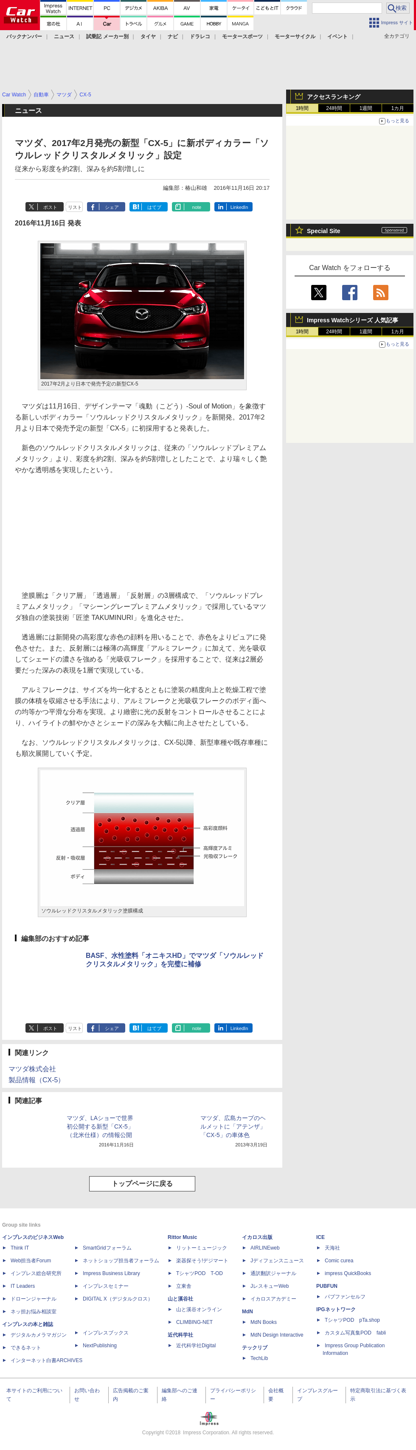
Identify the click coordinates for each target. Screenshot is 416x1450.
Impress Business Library (111, 1273)
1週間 (366, 108)
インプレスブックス (106, 1333)
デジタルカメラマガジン (39, 1335)
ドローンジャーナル (33, 1299)
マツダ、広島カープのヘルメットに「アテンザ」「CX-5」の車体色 (233, 1126)
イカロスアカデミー (273, 1299)
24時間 (334, 108)
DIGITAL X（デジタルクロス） (118, 1299)
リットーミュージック (201, 1248)
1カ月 (398, 108)
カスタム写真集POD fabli (355, 1333)
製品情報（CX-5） (36, 1080)
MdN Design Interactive (277, 1335)
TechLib (259, 1358)
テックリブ (254, 1348)
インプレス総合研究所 (36, 1273)
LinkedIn (239, 207)
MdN (247, 1312)
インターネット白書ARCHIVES (46, 1360)
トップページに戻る (142, 1183)
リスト (75, 207)
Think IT (20, 1248)
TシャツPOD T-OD (199, 1273)
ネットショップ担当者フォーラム (121, 1261)
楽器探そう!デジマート (202, 1261)
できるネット (26, 1348)
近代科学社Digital (196, 1346)
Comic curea (339, 1261)
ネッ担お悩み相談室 (33, 1312)
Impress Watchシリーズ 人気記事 (352, 320)
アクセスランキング (333, 96)
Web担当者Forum (31, 1261)
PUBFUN (326, 1286)
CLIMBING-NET (194, 1322)
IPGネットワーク (336, 1309)
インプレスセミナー (106, 1286)
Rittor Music (182, 1237)
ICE (320, 1237)
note (196, 207)
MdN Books (263, 1322)
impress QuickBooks (348, 1273)
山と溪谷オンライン (199, 1309)
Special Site (323, 231)
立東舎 (183, 1286)
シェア (112, 207)
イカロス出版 (257, 1237)
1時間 (302, 108)
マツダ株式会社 (32, 1069)
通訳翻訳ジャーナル (273, 1273)
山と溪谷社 (180, 1299)
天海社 (332, 1248)
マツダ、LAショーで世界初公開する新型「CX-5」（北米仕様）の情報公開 (100, 1126)
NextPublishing (100, 1346)
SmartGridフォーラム (107, 1248)
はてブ (154, 207)
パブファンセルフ (345, 1297)
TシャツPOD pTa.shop (352, 1320)
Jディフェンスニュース (277, 1261)
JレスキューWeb (269, 1286)
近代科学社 (180, 1335)
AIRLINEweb (265, 1248)
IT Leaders (23, 1286)
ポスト (50, 207)
